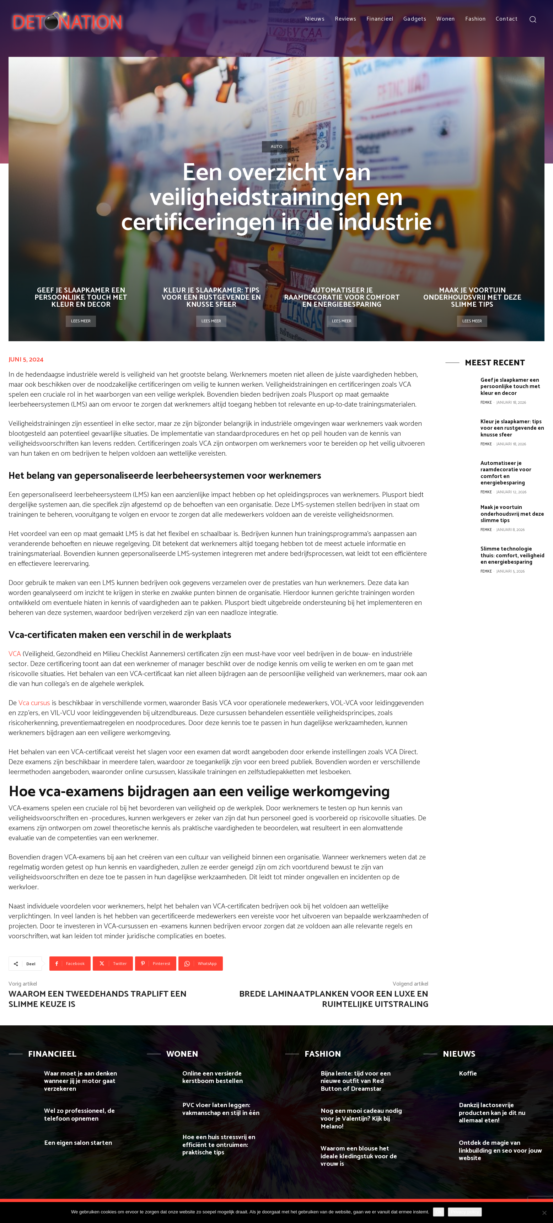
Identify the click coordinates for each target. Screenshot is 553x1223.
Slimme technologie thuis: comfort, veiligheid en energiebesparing (512, 555)
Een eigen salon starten (78, 1143)
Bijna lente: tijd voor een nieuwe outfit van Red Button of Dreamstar (356, 1081)
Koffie (468, 1073)
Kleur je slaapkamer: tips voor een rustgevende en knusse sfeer (211, 298)
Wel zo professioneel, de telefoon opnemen (79, 1115)
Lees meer (81, 321)
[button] (532, 19)
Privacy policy (465, 1211)
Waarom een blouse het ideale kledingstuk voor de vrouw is (359, 1156)
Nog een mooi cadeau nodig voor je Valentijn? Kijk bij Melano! (361, 1119)
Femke (486, 402)
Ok (439, 1211)
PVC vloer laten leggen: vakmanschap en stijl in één (220, 1109)
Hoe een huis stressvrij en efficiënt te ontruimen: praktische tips (218, 1145)
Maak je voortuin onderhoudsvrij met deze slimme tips (472, 298)
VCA (15, 654)
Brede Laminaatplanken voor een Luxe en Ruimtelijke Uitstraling (333, 999)
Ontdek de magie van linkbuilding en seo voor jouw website (500, 1151)
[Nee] (544, 1212)
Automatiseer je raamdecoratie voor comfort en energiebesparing (342, 298)
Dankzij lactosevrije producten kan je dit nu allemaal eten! (492, 1113)
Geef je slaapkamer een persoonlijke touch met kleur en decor (80, 298)
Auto (276, 146)
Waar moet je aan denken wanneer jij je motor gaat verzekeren (80, 1081)
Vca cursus (34, 703)
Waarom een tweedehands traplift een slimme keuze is (98, 999)
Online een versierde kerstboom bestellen (212, 1077)
